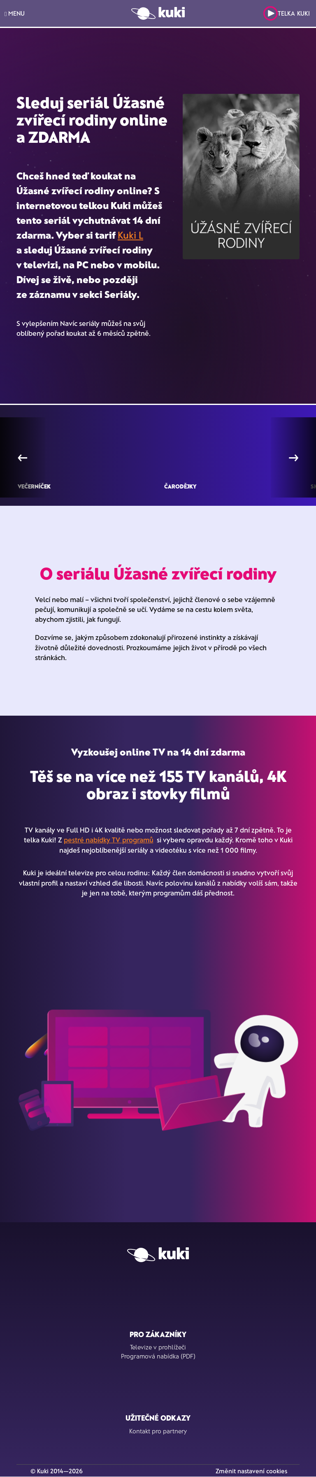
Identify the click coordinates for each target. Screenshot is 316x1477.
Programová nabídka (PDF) (158, 1356)
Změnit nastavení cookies (251, 1471)
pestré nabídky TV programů (108, 839)
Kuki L (130, 235)
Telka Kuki (286, 13)
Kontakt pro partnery (158, 1431)
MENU (15, 13)
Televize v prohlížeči (158, 1347)
